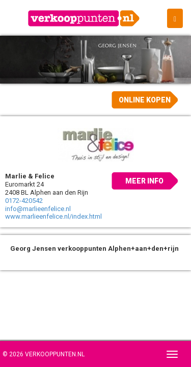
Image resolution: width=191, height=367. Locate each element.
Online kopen (145, 100)
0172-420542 (24, 200)
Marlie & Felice (29, 176)
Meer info (144, 181)
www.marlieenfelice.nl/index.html (53, 216)
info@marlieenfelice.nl (38, 209)
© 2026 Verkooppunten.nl (44, 354)
